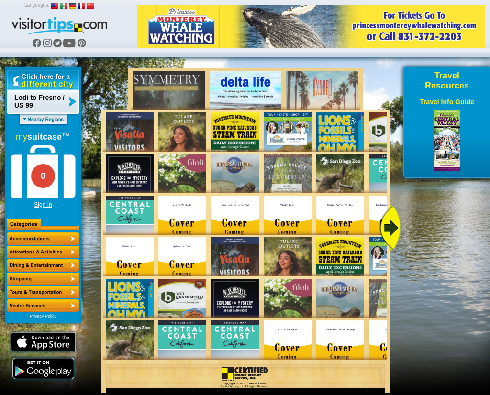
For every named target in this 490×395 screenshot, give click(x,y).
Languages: (36, 5)
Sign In (43, 204)
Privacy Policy (43, 316)
